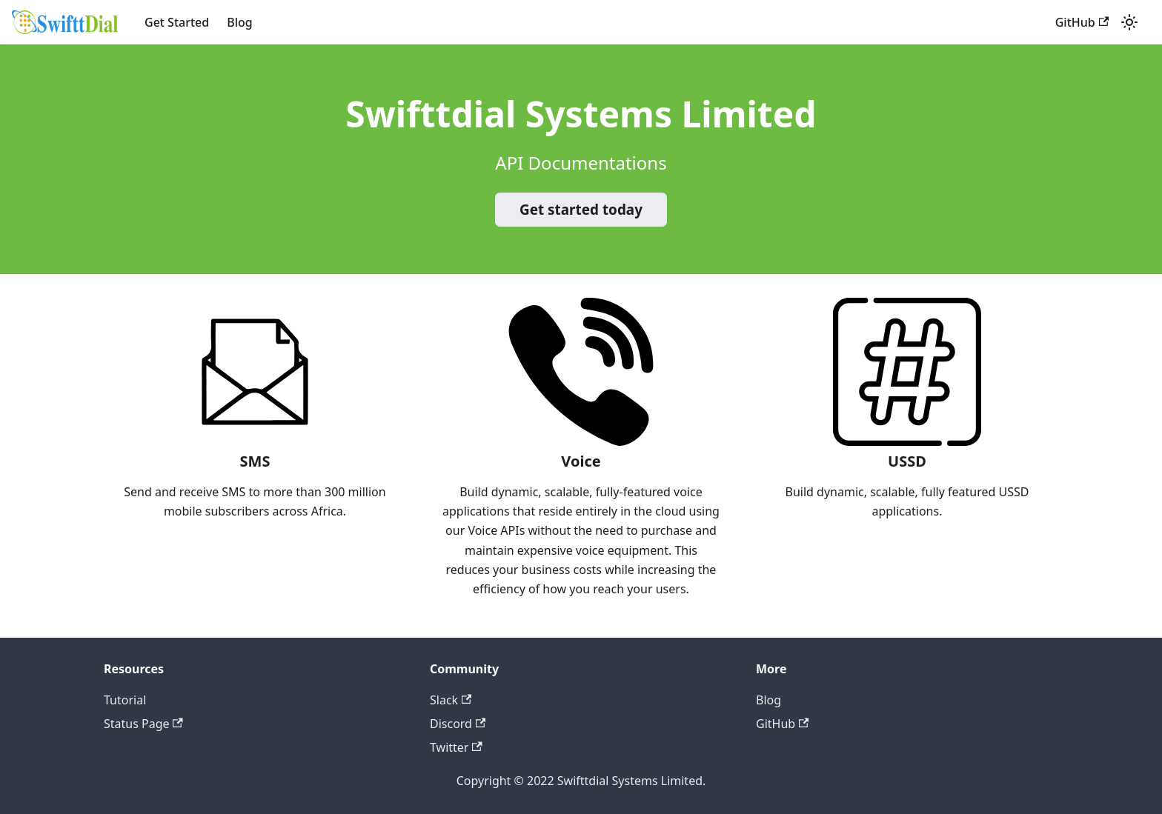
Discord (457, 723)
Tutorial (125, 700)
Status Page (143, 723)
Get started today (581, 209)
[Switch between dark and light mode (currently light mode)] (1129, 22)
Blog (239, 22)
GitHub (1082, 22)
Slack (450, 700)
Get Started (177, 22)
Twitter (456, 747)
